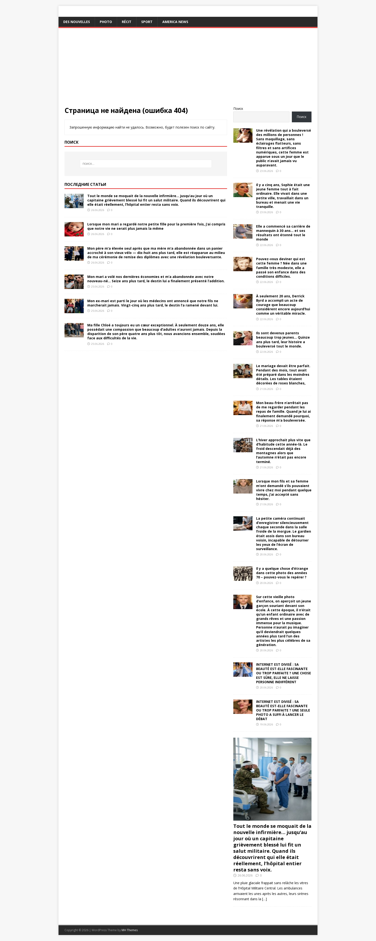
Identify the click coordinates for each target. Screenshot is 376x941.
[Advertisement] (188, 70)
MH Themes (130, 930)
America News (175, 21)
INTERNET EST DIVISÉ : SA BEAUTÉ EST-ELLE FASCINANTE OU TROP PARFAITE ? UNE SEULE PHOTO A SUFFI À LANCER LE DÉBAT (283, 710)
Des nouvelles (76, 21)
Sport (147, 21)
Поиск (238, 108)
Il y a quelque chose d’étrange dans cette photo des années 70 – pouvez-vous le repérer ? (282, 572)
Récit (126, 21)
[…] (264, 899)
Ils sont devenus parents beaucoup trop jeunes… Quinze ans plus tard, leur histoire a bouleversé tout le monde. (283, 339)
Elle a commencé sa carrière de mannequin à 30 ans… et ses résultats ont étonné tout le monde (283, 233)
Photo (106, 21)
